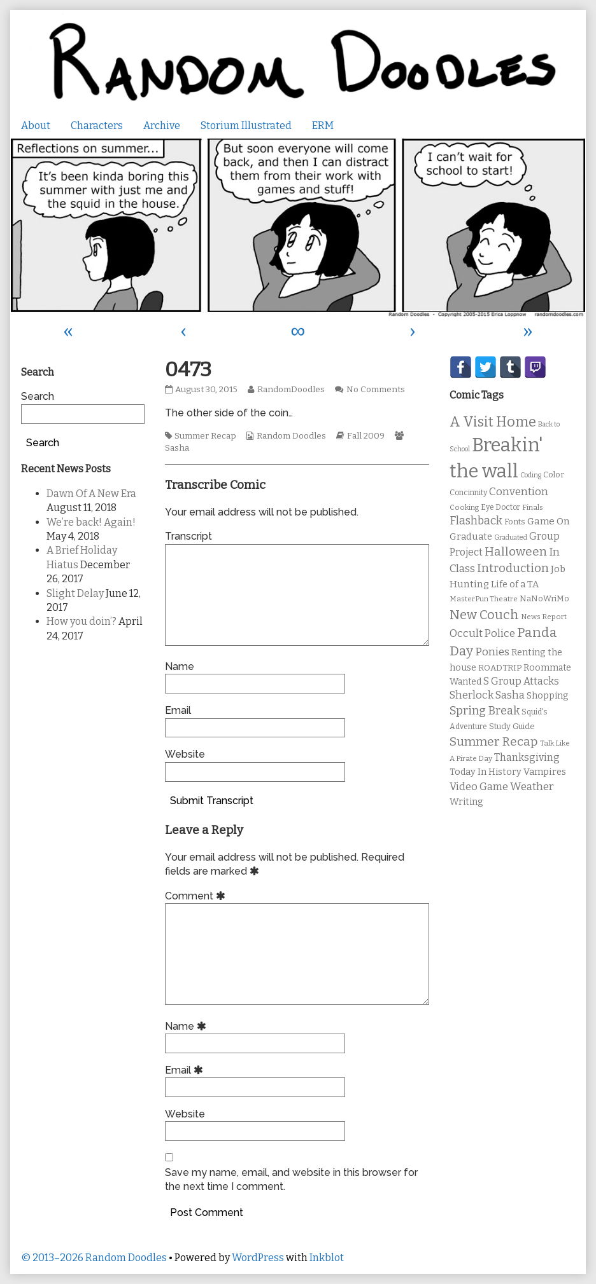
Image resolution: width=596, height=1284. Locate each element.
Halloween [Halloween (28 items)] (516, 551)
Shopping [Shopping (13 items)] (547, 695)
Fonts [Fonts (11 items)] (514, 521)
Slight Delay (75, 593)
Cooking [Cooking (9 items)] (464, 507)
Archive (161, 126)
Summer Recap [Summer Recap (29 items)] (494, 741)
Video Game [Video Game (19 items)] (479, 787)
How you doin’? (81, 621)
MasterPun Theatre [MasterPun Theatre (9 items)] (484, 598)
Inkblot (326, 1258)
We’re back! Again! (91, 522)
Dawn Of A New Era (91, 494)
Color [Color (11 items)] (553, 474)
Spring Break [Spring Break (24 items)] (485, 711)
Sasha (177, 448)
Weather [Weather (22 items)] (532, 786)
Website (185, 754)
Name (179, 666)
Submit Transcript (211, 801)
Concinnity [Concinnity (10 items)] (468, 492)
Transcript (188, 536)
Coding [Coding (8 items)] (530, 475)
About (35, 126)
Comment (197, 896)
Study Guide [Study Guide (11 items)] (512, 726)
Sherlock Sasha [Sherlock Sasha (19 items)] (487, 695)
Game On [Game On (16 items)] (548, 521)
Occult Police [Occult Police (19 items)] (482, 633)
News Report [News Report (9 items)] (544, 616)
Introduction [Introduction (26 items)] (513, 568)
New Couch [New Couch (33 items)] (484, 614)
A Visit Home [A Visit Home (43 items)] (493, 422)
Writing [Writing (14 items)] (466, 801)
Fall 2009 (366, 436)
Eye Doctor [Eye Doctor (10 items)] (500, 507)
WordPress (258, 1258)
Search (37, 396)
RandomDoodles (291, 390)
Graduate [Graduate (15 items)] (471, 536)
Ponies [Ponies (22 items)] (492, 652)
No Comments (375, 390)
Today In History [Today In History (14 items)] (486, 772)
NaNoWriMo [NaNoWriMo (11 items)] (544, 598)
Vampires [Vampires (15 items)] (544, 771)
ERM (323, 126)
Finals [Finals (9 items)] (532, 507)
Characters (97, 126)
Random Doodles (291, 436)
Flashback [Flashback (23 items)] (476, 521)
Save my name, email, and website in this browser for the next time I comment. (291, 1179)
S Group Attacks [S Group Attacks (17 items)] (521, 681)
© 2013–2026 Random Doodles (94, 1258)
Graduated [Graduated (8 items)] (510, 537)
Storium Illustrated (246, 126)
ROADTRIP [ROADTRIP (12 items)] (500, 668)
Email (178, 710)
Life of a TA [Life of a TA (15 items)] (515, 584)
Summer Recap (205, 436)
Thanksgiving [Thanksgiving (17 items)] (527, 757)
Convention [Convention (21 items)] (518, 491)
